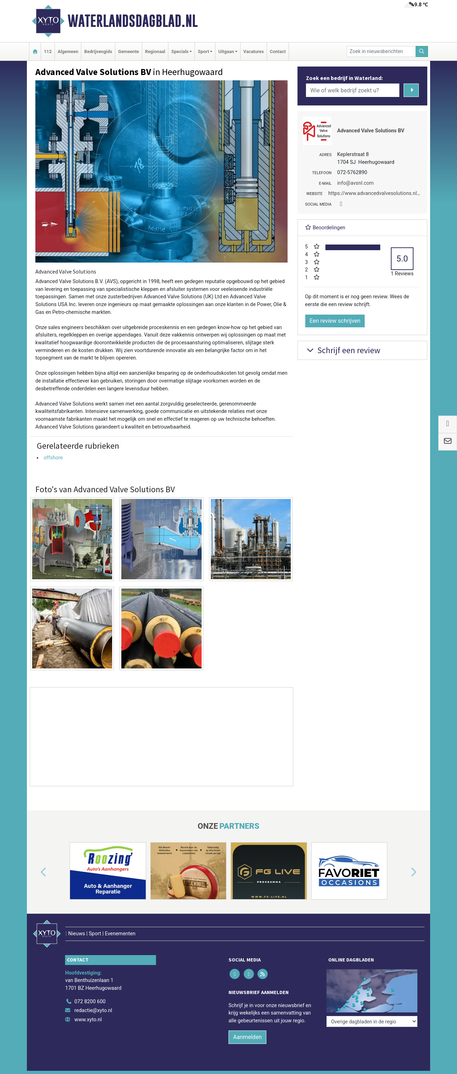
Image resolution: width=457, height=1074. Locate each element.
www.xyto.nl (88, 1020)
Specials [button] (180, 51)
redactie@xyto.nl (93, 1010)
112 (48, 51)
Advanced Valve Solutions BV (370, 131)
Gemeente (128, 51)
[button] (35, 872)
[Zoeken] (422, 51)
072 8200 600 (89, 1002)
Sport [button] (203, 51)
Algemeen (68, 51)
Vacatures (253, 51)
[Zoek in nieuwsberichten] (381, 51)
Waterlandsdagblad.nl (133, 21)
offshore (53, 458)
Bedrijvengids (98, 51)
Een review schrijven (335, 320)
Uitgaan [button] (226, 51)
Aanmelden (247, 1037)
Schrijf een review (342, 350)
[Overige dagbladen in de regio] (371, 1021)
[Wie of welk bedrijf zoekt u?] (352, 90)
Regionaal (155, 51)
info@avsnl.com (355, 183)
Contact (278, 51)
